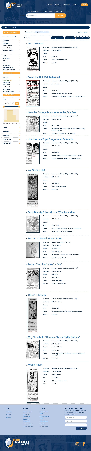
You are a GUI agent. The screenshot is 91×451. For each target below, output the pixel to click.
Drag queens (6, 58)
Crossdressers (6, 63)
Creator (6, 41)
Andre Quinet (6, 89)
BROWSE (50, 5)
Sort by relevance (57, 38)
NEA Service (6, 43)
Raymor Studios (7, 48)
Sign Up (81, 428)
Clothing (5, 60)
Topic (51, 11)
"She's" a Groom (37, 295)
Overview (9, 412)
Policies (8, 415)
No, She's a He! (36, 170)
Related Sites (44, 426)
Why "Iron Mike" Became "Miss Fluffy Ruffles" (54, 337)
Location (6, 131)
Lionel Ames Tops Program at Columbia (50, 139)
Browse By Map (27, 412)
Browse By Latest (28, 426)
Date (4, 99)
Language (6, 135)
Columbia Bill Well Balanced (44, 77)
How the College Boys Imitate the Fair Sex (52, 112)
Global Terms (44, 421)
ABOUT (75, 5)
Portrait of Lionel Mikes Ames (45, 238)
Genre (56, 11)
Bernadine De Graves (8, 91)
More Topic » (8, 73)
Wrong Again (35, 364)
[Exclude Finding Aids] (15, 37)
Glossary (42, 424)
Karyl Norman (6, 84)
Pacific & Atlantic (7, 45)
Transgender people (8, 67)
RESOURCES (67, 5)
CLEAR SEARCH (83, 32)
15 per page (70, 38)
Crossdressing (6, 65)
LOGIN (84, 4)
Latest (62, 11)
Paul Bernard (6, 87)
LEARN (57, 5)
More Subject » (9, 94)
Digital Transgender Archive (14, 5)
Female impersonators (9, 69)
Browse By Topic (28, 424)
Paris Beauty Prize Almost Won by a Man (51, 212)
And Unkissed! (36, 43)
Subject (6, 77)
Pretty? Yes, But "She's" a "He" (45, 264)
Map (28, 11)
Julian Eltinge (6, 82)
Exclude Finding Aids (9, 36)
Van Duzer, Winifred (8, 50)
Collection (43, 11)
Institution (34, 11)
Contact (8, 417)
